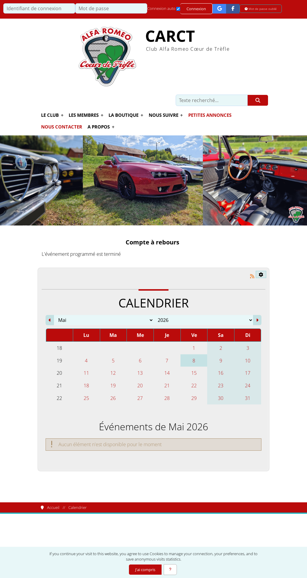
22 (194, 385)
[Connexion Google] (219, 9)
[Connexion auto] (178, 9)
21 (167, 385)
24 (247, 385)
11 (86, 373)
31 (247, 398)
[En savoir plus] (170, 569)
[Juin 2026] (257, 320)
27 (140, 398)
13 (140, 373)
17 (247, 373)
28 (167, 398)
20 (140, 385)
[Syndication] (252, 276)
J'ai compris (145, 569)
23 (220, 385)
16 (220, 373)
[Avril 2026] (50, 320)
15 (194, 373)
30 (220, 398)
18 (86, 385)
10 (247, 360)
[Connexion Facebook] (233, 9)
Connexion (196, 8)
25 (86, 398)
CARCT (170, 35)
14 (167, 373)
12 (113, 373)
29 (194, 398)
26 (113, 398)
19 (113, 385)
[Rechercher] (258, 100)
